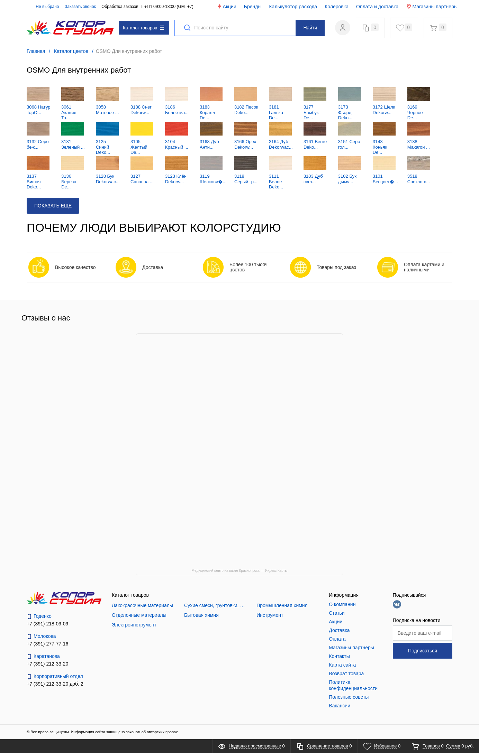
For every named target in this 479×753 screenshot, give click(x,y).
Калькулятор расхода (293, 6)
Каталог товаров (143, 27)
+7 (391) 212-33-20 (47, 664)
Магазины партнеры (432, 6)
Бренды (253, 6)
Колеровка (337, 6)
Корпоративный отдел (55, 676)
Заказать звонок (80, 6)
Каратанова (43, 656)
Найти (310, 27)
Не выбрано (43, 6)
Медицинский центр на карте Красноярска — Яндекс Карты (240, 571)
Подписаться (422, 650)
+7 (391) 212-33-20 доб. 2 (55, 684)
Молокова (41, 636)
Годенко (39, 616)
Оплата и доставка (377, 6)
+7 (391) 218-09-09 (47, 623)
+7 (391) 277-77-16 (47, 644)
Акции (226, 6)
